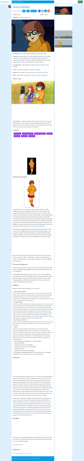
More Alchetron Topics (18, 444)
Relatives (49, 133)
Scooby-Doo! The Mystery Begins (33, 413)
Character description (27, 133)
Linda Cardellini (23, 53)
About (16, 458)
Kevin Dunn (27, 293)
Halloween (37, 323)
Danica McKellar (31, 304)
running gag (16, 229)
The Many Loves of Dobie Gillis (37, 226)
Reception (24, 136)
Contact (30, 458)
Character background (40, 133)
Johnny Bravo (17, 389)
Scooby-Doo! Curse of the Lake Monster (22, 415)
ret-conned (33, 267)
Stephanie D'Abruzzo (22, 62)
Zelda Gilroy (30, 224)
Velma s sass (17, 133)
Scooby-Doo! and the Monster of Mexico (37, 395)
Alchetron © (36, 458)
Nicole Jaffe (21, 56)
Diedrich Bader (40, 321)
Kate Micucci (33, 62)
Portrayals (17, 136)
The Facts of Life (29, 402)
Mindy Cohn (19, 60)
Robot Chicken (29, 411)
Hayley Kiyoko (36, 53)
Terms (22, 458)
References (31, 136)
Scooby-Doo (21, 17)
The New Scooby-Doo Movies (44, 229)
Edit (24, 11)
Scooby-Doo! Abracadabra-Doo (41, 316)
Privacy (25, 458)
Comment (33, 11)
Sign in (80, 1)
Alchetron (5, 2)
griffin (40, 318)
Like (28, 11)
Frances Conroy (35, 293)
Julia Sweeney (31, 321)
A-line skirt (32, 125)
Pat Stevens (38, 56)
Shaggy (25, 75)
